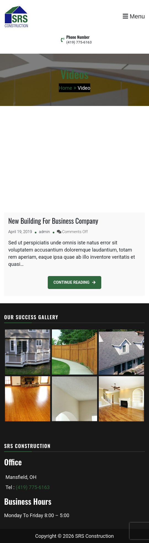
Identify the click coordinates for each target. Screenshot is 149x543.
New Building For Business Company (53, 220)
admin (44, 232)
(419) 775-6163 (79, 42)
